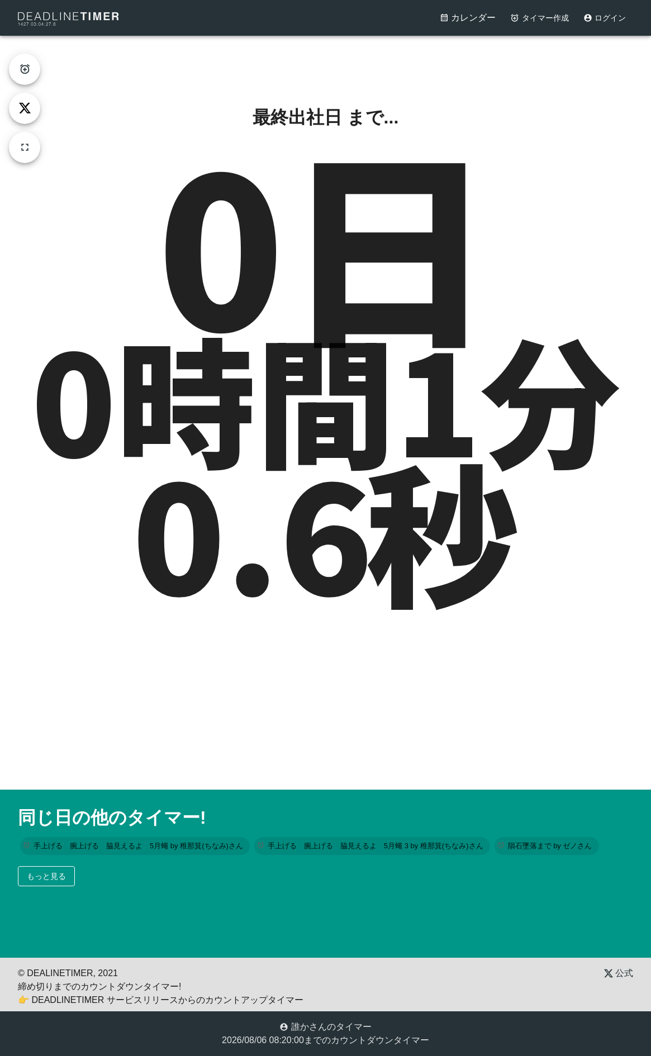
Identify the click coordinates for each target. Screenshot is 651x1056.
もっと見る (46, 876)
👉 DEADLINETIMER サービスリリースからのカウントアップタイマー (160, 1000)
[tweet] (24, 108)
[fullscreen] (24, 147)
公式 (618, 973)
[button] (135, 846)
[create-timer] (24, 69)
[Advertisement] (325, 61)
